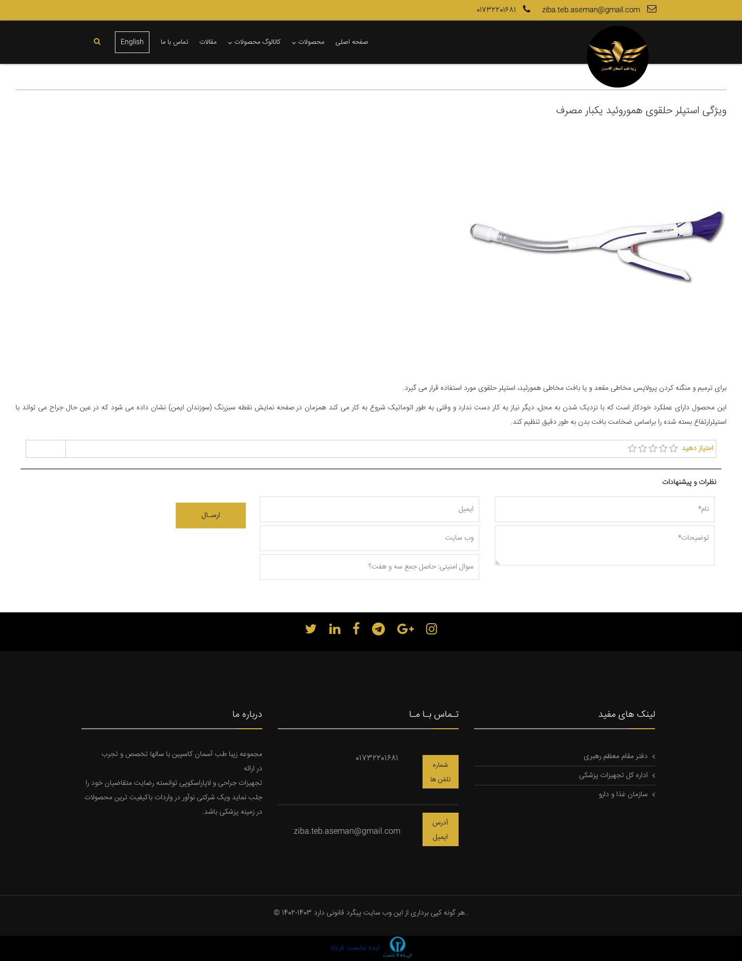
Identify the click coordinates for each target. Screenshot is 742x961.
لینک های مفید (626, 715)
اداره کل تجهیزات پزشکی (613, 775)
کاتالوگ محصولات (257, 42)
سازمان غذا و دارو (623, 794)
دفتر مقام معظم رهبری (616, 756)
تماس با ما (174, 42)
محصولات (311, 42)
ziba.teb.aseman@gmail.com (600, 10)
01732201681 (505, 10)
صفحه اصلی (351, 42)
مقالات (207, 42)
